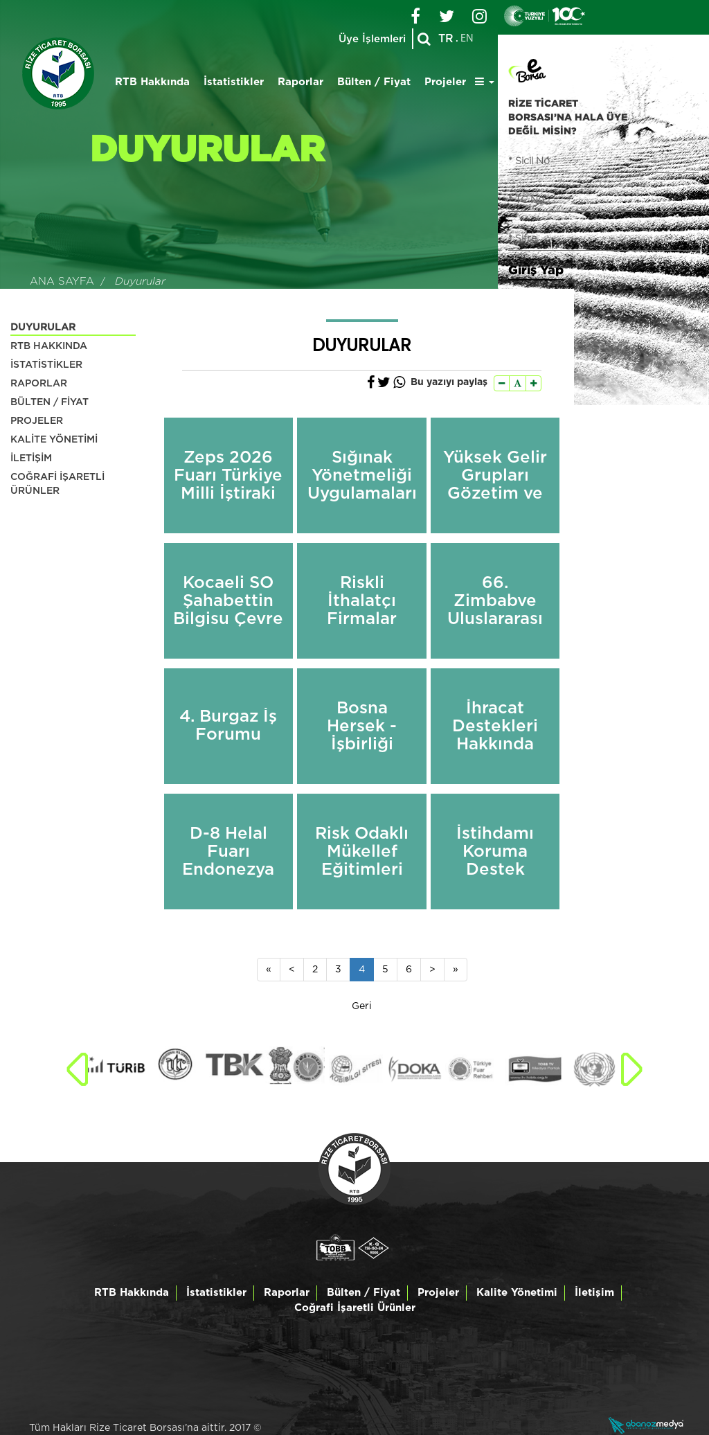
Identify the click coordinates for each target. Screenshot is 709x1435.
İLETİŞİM (31, 458)
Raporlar (300, 82)
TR (446, 38)
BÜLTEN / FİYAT (49, 402)
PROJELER (36, 421)
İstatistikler (234, 82)
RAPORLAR (38, 384)
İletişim (594, 1292)
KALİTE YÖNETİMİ (54, 440)
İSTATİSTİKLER (46, 365)
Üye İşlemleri (371, 39)
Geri (362, 1006)
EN (467, 38)
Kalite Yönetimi (516, 1292)
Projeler (445, 82)
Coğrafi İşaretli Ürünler (354, 1308)
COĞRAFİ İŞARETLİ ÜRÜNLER (57, 484)
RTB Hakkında (152, 82)
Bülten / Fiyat (374, 82)
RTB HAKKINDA (48, 346)
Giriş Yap (536, 269)
